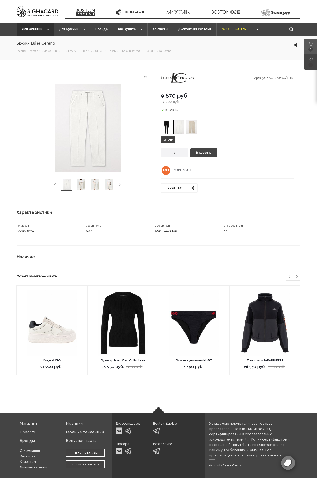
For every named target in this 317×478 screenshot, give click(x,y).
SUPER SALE (183, 170)
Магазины (29, 423)
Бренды (27, 440)
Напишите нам (85, 453)
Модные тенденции (85, 432)
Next (119, 185)
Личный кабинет (34, 467)
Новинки (74, 423)
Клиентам (28, 461)
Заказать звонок (85, 464)
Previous (55, 185)
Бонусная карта (81, 440)
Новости (28, 432)
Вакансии (27, 456)
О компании (30, 450)
